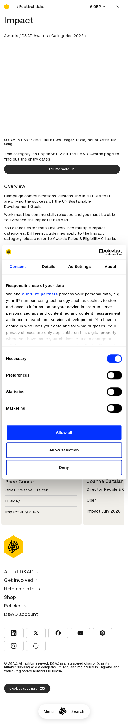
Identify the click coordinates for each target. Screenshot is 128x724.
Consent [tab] (18, 266)
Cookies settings (27, 688)
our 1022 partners (40, 294)
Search (77, 711)
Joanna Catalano (107, 481)
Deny (64, 467)
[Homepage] (63, 711)
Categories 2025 (67, 36)
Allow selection (64, 450)
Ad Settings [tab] (79, 266)
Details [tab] (48, 266)
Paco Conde (19, 482)
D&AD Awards (35, 36)
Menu (49, 711)
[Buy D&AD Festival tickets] (30, 6)
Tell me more (62, 169)
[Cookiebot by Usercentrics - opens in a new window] (98, 252)
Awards (11, 36)
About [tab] (110, 266)
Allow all (64, 432)
